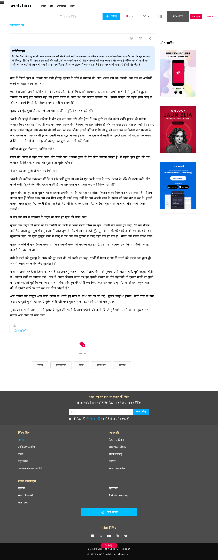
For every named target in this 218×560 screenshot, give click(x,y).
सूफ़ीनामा (113, 488)
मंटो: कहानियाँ (19, 330)
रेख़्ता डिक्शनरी (25, 495)
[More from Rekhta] (160, 16)
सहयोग (21, 439)
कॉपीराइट (125, 548)
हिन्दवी (21, 488)
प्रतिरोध (122, 365)
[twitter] (101, 536)
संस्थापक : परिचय (117, 447)
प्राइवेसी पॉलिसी (95, 548)
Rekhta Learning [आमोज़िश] (118, 495)
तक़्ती (20, 454)
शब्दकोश (61, 6)
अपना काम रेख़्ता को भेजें (30, 468)
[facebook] (92, 536)
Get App (196, 16)
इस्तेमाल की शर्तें (112, 548)
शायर (43, 6)
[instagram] (117, 536)
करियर (112, 461)
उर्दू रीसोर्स (23, 461)
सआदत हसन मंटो (17, 25)
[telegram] (125, 536)
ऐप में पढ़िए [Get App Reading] (109, 545)
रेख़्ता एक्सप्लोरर (117, 468)
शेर (51, 6)
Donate (178, 16)
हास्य (81, 365)
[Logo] (21, 6)
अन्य (72, 6)
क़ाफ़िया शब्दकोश (26, 447)
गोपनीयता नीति (93, 418)
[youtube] (109, 536)
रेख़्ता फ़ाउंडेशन (116, 439)
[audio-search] (111, 16)
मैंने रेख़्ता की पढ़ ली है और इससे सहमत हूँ (98, 418)
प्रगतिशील (101, 365)
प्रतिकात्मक (61, 365)
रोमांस (40, 365)
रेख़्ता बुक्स (23, 502)
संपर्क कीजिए (115, 454)
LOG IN (145, 16)
